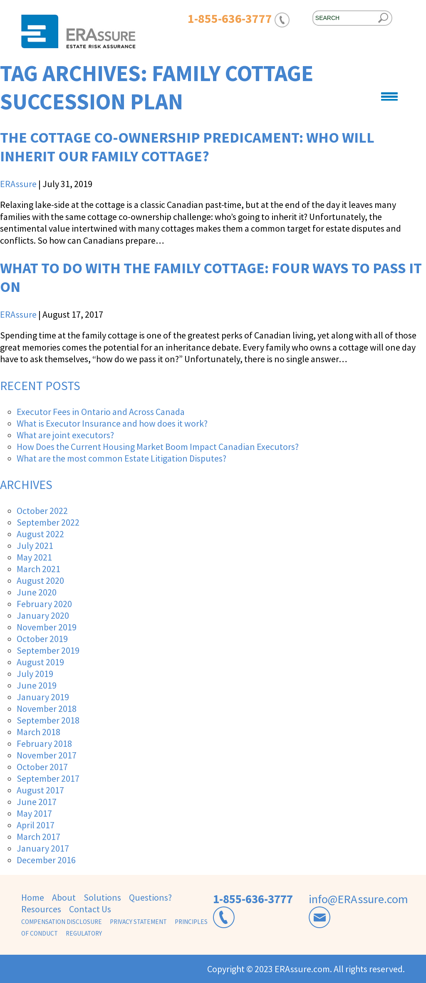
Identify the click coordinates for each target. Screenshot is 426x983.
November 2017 (47, 755)
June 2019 (37, 685)
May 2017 (34, 813)
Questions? (150, 897)
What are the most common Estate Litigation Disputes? (121, 458)
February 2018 (44, 743)
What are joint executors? (65, 435)
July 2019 (35, 673)
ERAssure (18, 184)
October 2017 (42, 767)
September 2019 (48, 650)
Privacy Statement (138, 922)
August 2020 (40, 580)
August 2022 (40, 534)
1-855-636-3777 (253, 899)
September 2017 (48, 778)
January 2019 (43, 697)
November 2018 (47, 708)
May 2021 (34, 557)
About (64, 897)
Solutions (102, 897)
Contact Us (90, 909)
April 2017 (35, 825)
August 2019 (40, 662)
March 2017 (38, 836)
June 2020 (37, 592)
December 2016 (46, 860)
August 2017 (40, 790)
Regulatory (84, 933)
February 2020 (44, 604)
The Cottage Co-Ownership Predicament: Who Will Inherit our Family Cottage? (187, 146)
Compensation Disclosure (61, 922)
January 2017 (43, 848)
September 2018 (48, 720)
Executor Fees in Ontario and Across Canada (101, 411)
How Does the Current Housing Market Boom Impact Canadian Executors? (158, 446)
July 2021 (35, 545)
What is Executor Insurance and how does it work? (112, 423)
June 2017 (37, 802)
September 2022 (48, 522)
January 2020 (43, 615)
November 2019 (47, 627)
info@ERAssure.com (358, 899)
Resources (41, 909)
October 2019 (42, 639)
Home (32, 897)
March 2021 (38, 569)
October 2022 (42, 510)
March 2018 (38, 732)
